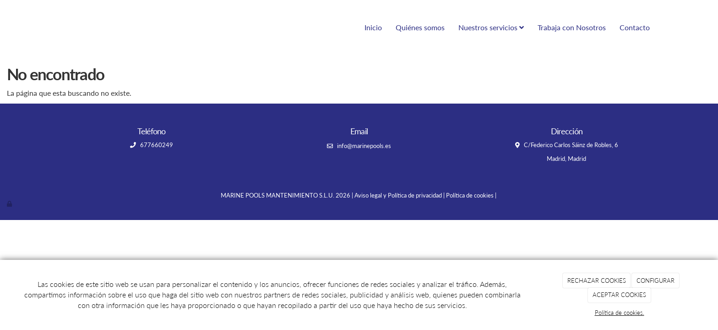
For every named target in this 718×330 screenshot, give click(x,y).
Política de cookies (470, 195)
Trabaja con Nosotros (572, 27)
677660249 (156, 144)
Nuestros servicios (491, 27)
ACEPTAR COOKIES (619, 294)
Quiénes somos (420, 27)
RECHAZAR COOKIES (596, 280)
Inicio (373, 27)
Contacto (635, 27)
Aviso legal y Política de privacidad (398, 195)
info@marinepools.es (364, 145)
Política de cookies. (619, 312)
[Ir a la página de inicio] (52, 27)
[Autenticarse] (10, 203)
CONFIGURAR (655, 280)
